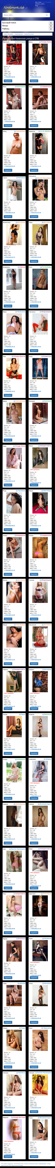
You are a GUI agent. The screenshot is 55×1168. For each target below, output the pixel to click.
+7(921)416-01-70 (9, 257)
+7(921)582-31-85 (35, 391)
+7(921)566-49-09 (9, 928)
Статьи (26, 1163)
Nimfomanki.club (14, 8)
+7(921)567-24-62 (35, 346)
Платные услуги (33, 1163)
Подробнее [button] (8, 81)
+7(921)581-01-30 (9, 212)
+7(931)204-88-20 (35, 482)
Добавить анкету (39, 4)
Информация (42, 1163)
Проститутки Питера (17, 1165)
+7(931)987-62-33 (9, 77)
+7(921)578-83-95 (9, 436)
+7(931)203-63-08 (35, 121)
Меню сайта (8, 15)
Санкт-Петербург (46, 2)
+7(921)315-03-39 (9, 121)
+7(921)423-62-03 (35, 659)
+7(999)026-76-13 (9, 346)
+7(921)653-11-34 (35, 77)
